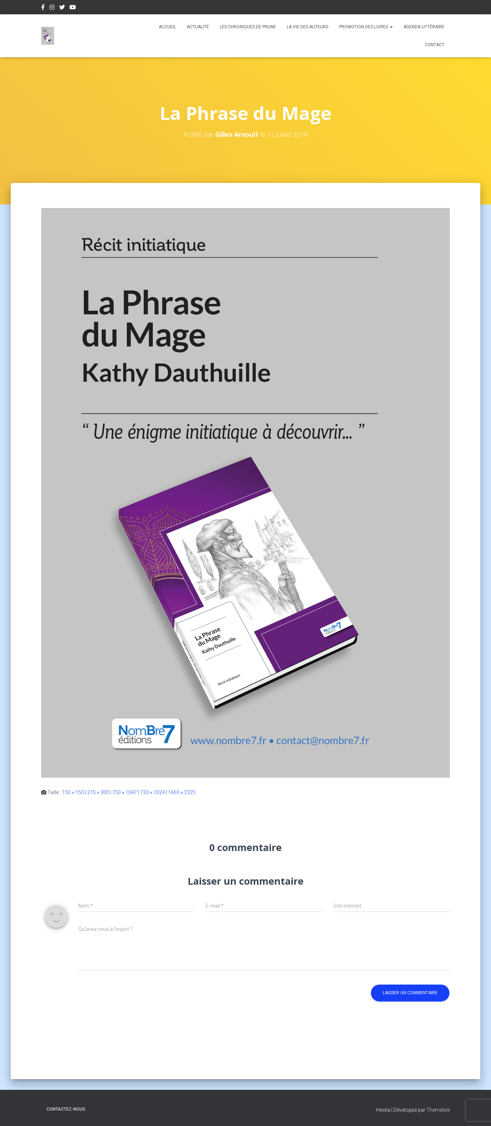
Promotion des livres (366, 26)
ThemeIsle (438, 1110)
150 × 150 (73, 792)
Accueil (167, 26)
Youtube (73, 8)
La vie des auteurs (307, 26)
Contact (434, 44)
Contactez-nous (66, 1109)
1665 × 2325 (182, 792)
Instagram (51, 8)
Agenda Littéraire (424, 26)
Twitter (62, 8)
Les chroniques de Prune (248, 26)
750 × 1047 (124, 792)
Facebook (43, 8)
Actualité (198, 26)
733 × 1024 (152, 792)
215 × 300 (98, 792)
